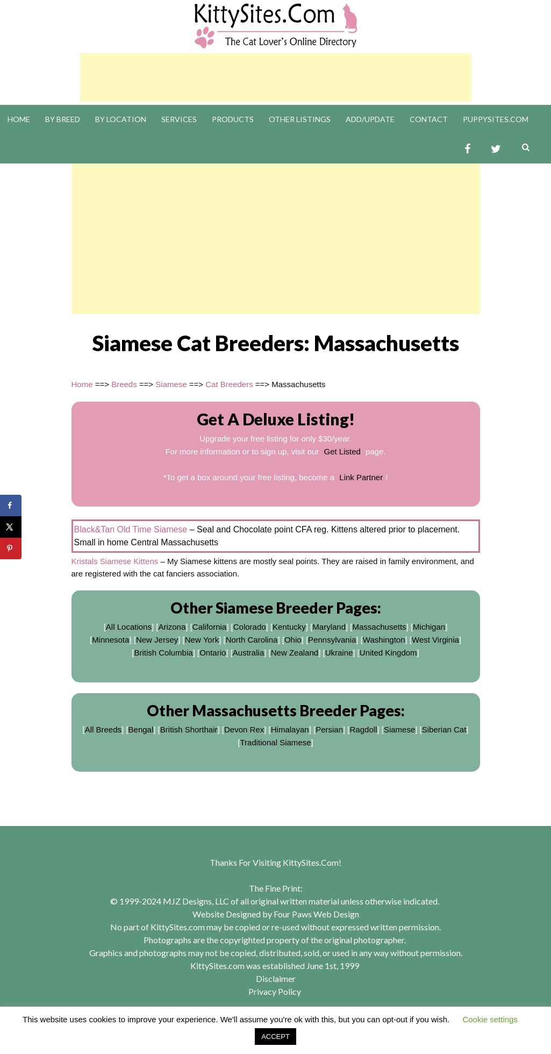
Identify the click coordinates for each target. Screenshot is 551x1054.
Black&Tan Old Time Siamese (131, 529)
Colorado (249, 626)
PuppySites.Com (495, 119)
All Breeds (103, 729)
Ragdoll (363, 729)
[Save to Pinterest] (11, 548)
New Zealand (294, 652)
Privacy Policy (274, 991)
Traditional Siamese (275, 742)
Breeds (124, 384)
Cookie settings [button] (490, 1019)
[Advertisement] (275, 77)
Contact (429, 119)
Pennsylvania (332, 639)
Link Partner (361, 477)
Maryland (329, 626)
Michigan (429, 626)
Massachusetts (379, 626)
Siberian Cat (444, 729)
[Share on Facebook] (11, 505)
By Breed (62, 119)
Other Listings (300, 119)
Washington (384, 639)
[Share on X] (11, 527)
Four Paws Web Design (316, 914)
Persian (329, 729)
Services (179, 119)
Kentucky (289, 626)
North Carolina (252, 639)
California (209, 626)
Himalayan (290, 729)
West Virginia (435, 639)
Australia (248, 652)
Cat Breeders (229, 384)
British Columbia (163, 652)
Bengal (141, 729)
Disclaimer (276, 978)
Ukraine (339, 652)
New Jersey (157, 639)
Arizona (171, 626)
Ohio (293, 639)
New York (202, 639)
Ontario (212, 652)
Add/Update (370, 119)
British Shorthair (189, 729)
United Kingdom (388, 652)
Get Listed (342, 451)
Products (233, 119)
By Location (120, 119)
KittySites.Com (311, 862)
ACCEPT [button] (275, 1036)
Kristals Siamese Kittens (115, 561)
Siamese (171, 384)
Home (19, 119)
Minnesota (110, 639)
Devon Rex (244, 729)
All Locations (129, 626)
